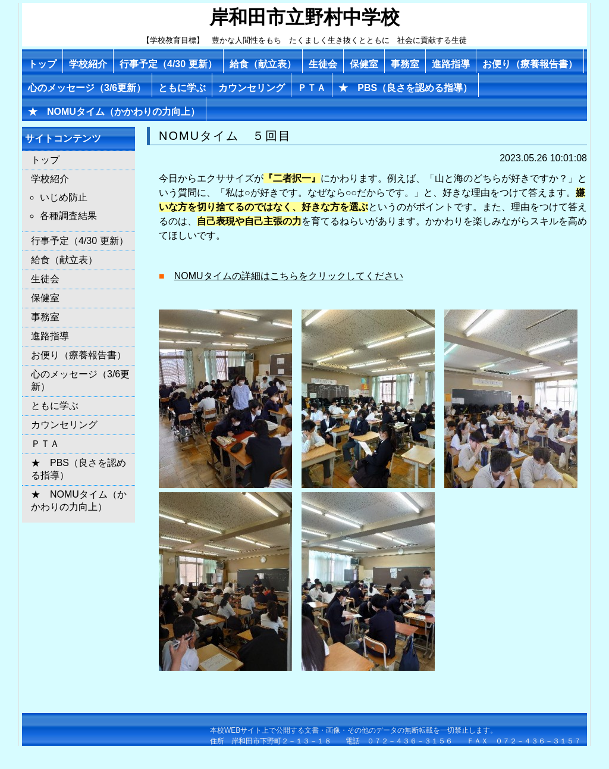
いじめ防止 (63, 197)
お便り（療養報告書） (529, 64)
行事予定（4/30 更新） (168, 64)
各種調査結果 (68, 216)
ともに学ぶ (182, 88)
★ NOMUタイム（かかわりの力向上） (114, 112)
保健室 (364, 64)
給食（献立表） (263, 64)
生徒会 (323, 64)
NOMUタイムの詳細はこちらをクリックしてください (288, 276)
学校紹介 (88, 64)
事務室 (405, 64)
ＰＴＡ (311, 88)
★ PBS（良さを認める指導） (405, 88)
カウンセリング (251, 88)
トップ (42, 64)
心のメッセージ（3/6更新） (87, 88)
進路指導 (451, 64)
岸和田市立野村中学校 (304, 17)
